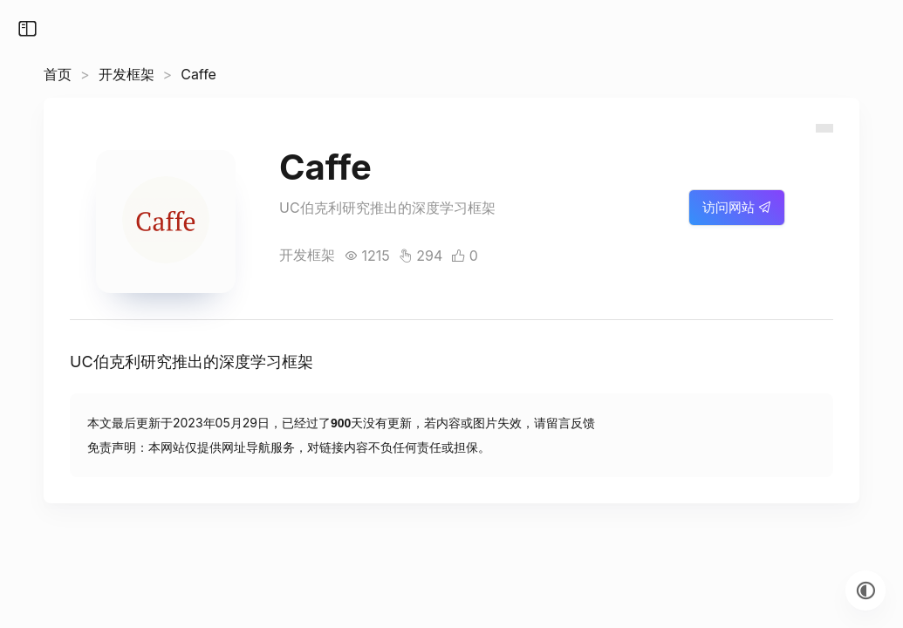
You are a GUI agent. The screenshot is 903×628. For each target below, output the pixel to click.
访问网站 (736, 207)
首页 (58, 74)
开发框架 (126, 74)
